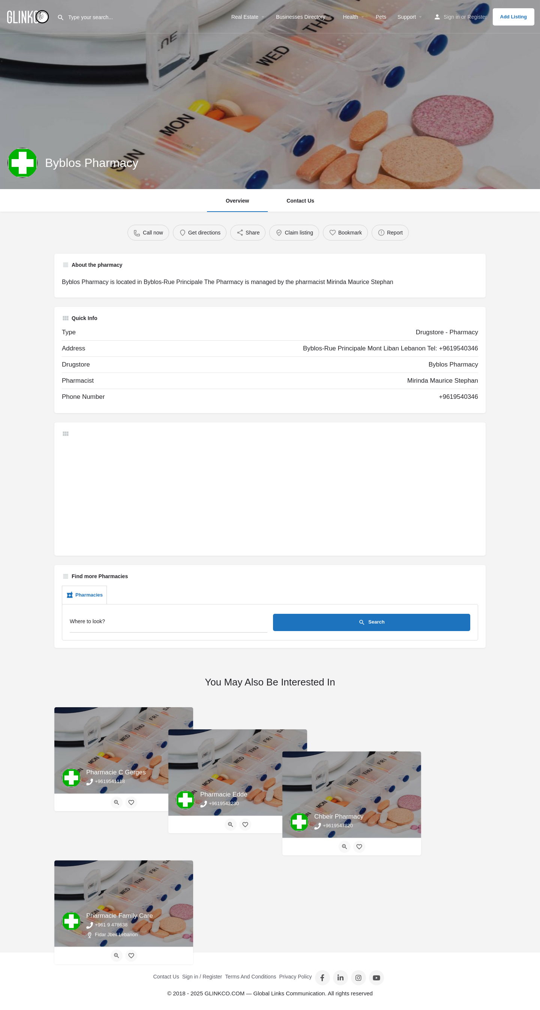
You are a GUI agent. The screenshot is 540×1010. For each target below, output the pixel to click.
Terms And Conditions (250, 977)
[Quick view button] (117, 803)
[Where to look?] (168, 623)
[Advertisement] (270, 495)
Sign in (452, 17)
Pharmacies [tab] (84, 595)
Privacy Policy (295, 977)
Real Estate (244, 17)
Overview (237, 201)
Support (407, 17)
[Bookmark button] (131, 803)
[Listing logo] (23, 163)
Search (371, 622)
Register (477, 17)
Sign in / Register (202, 977)
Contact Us (300, 201)
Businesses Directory (301, 17)
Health (350, 17)
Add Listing (513, 17)
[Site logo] (28, 16)
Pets (381, 17)
